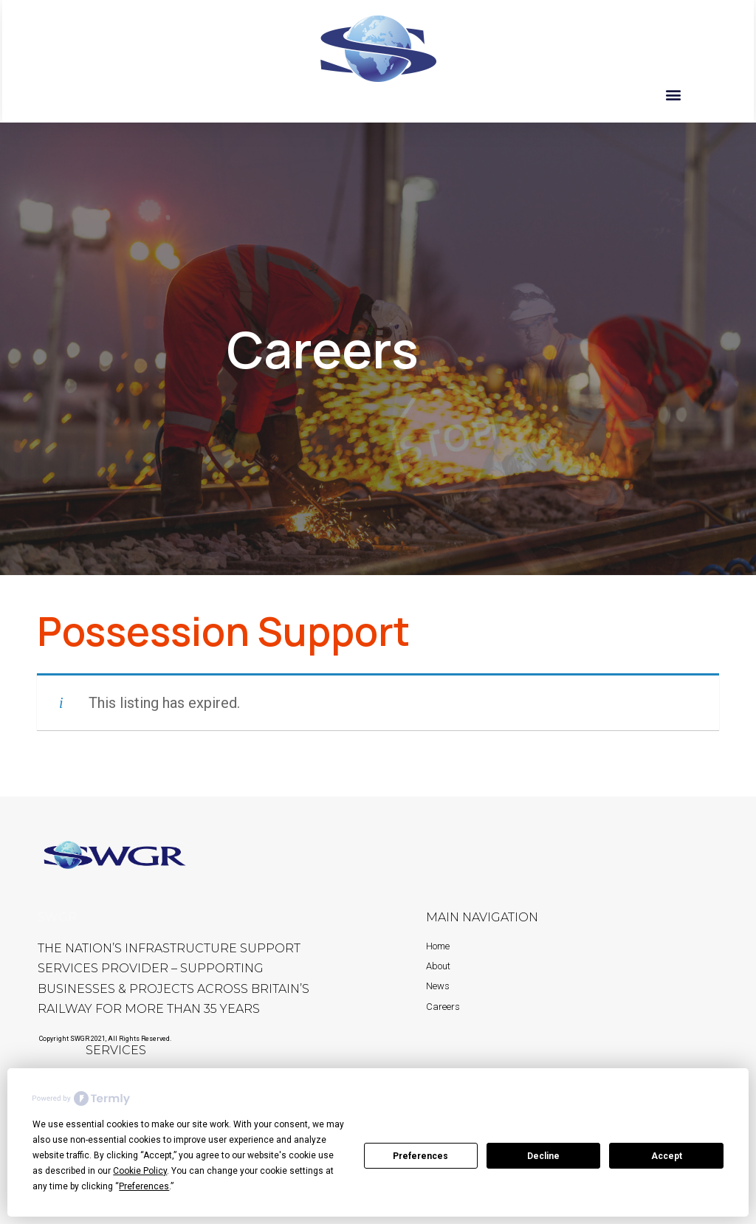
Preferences (420, 1156)
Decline (543, 1156)
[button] (674, 94)
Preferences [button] (144, 1186)
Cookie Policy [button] (140, 1171)
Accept (666, 1156)
